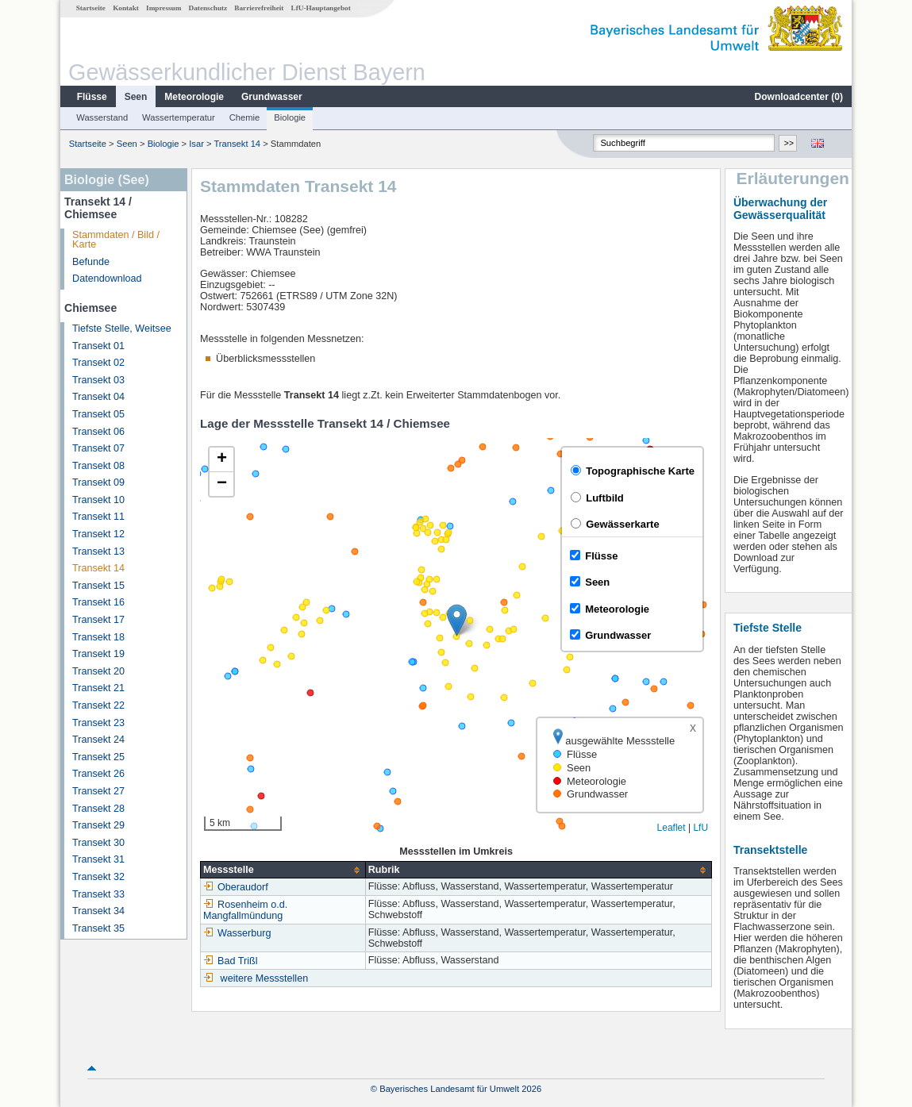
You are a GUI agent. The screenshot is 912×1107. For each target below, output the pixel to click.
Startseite (91, 8)
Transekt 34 (98, 911)
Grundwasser (271, 96)
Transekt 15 (98, 585)
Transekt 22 (98, 705)
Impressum (163, 8)
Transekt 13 (98, 551)
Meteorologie (194, 96)
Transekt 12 (98, 534)
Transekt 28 (98, 808)
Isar (196, 143)
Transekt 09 (98, 482)
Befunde (91, 261)
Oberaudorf (235, 887)
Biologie (290, 117)
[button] (457, 620)
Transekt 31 (98, 859)
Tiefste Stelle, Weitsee (121, 328)
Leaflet (671, 827)
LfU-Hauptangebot (321, 8)
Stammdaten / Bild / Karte (116, 240)
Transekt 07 (98, 448)
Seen (136, 96)
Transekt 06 (98, 431)
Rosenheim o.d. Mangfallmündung (245, 910)
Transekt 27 (98, 791)
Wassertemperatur (178, 117)
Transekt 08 (98, 465)
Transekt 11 (98, 516)
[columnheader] (283, 870)
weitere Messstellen (265, 978)
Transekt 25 (98, 757)
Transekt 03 (98, 380)
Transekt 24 (98, 739)
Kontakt (126, 8)
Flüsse (92, 96)
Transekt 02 (98, 362)
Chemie (244, 117)
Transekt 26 (98, 773)
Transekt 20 (98, 671)
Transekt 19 (98, 653)
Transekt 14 (237, 143)
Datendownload (107, 278)
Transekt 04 (98, 396)
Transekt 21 (98, 688)
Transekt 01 (98, 346)
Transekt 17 (98, 619)
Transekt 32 (98, 876)
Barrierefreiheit (258, 8)
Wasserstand (102, 117)
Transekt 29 (98, 825)
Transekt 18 (98, 637)
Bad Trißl (230, 961)
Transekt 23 (98, 722)
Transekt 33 (98, 894)
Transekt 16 (98, 602)
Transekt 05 (98, 414)
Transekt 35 (98, 928)
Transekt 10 (98, 499)
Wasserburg (237, 933)
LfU (700, 827)
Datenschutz (208, 8)
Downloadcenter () (799, 96)
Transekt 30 (98, 842)
